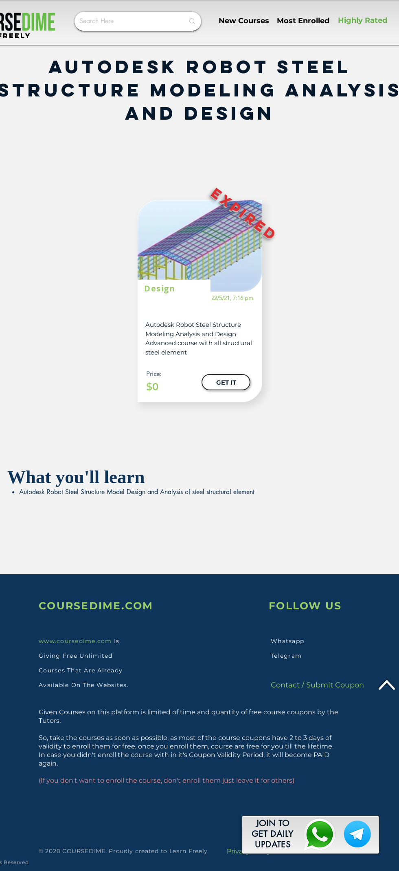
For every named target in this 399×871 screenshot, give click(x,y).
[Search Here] (125, 21)
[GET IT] (226, 382)
